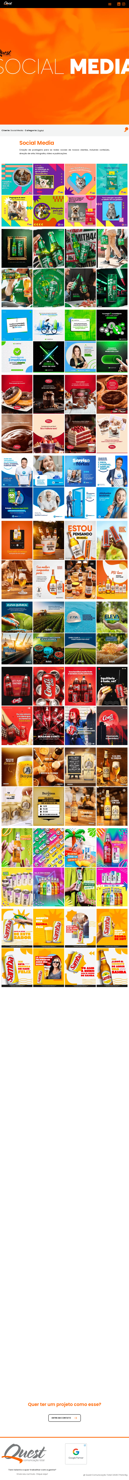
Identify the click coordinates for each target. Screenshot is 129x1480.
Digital (41, 130)
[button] (109, 4)
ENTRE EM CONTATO (64, 1418)
